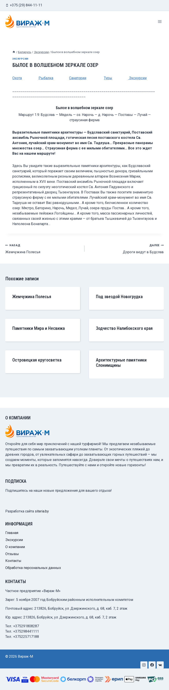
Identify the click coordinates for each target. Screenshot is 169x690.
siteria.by (42, 511)
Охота (17, 78)
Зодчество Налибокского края (124, 328)
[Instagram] (143, 664)
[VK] (160, 664)
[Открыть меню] (160, 21)
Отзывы (12, 554)
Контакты (13, 561)
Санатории (77, 78)
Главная (11, 533)
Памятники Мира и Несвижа (38, 328)
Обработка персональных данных (33, 568)
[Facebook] (152, 664)
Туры (108, 78)
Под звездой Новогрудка (119, 296)
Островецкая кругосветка (36, 360)
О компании (15, 547)
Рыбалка (46, 78)
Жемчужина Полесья (43, 248)
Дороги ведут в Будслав (126, 248)
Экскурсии (20, 58)
